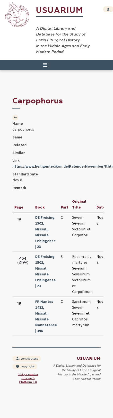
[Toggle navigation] (43, 65)
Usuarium (59, 10)
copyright (25, 366)
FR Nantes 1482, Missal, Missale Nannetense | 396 (46, 316)
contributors (27, 358)
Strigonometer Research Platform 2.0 (28, 378)
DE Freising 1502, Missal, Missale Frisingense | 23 (45, 232)
